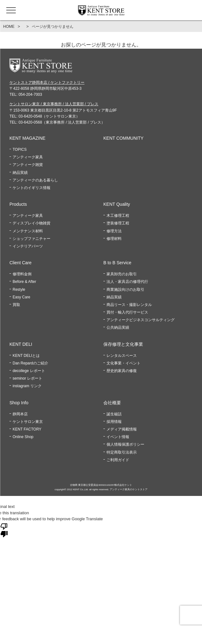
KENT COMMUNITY (123, 138)
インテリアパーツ (28, 246)
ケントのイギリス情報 (31, 188)
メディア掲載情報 (122, 429)
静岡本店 (20, 414)
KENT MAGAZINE (27, 138)
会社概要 (112, 402)
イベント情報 (118, 437)
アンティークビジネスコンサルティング (141, 320)
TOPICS (19, 149)
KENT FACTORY (27, 429)
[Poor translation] (4, 529)
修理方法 (114, 231)
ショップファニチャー (31, 238)
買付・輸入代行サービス (127, 312)
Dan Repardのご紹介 (30, 363)
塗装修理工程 (118, 223)
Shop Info (18, 402)
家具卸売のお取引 (122, 274)
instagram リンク (27, 386)
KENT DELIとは (26, 355)
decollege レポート (29, 371)
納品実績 (20, 172)
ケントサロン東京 (28, 421)
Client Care (20, 262)
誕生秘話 (114, 414)
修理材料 (114, 238)
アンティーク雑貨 (28, 164)
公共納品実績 (118, 327)
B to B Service (117, 262)
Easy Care (21, 297)
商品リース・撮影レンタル (129, 304)
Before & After (24, 281)
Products (18, 204)
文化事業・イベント (124, 363)
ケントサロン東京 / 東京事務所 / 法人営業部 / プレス (53, 104)
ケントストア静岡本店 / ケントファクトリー (46, 82)
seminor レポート (27, 378)
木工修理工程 (118, 215)
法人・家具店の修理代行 (127, 281)
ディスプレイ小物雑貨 (31, 223)
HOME (8, 26)
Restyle (19, 289)
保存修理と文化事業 (123, 344)
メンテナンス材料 (28, 231)
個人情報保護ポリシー (125, 444)
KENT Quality (116, 204)
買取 (16, 304)
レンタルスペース (122, 355)
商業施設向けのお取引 (125, 289)
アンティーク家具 (28, 157)
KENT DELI (20, 344)
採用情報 (114, 421)
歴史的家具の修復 (122, 371)
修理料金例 (22, 274)
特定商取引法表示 (122, 452)
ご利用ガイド (118, 460)
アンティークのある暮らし (35, 180)
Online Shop (23, 437)
